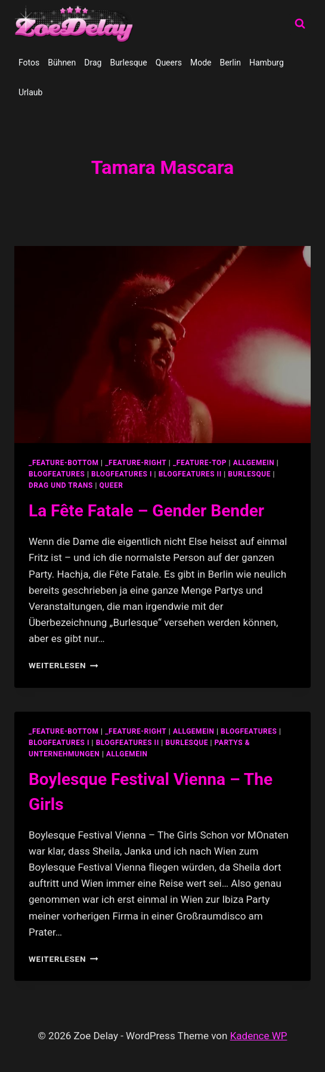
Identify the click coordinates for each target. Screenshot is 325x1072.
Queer (111, 485)
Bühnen (62, 62)
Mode (201, 62)
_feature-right (135, 463)
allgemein (254, 463)
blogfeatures (57, 474)
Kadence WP (258, 1036)
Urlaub (30, 92)
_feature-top (200, 463)
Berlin (229, 62)
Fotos (28, 62)
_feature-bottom (64, 463)
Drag (92, 62)
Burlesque (128, 62)
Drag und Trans (61, 485)
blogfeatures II (190, 474)
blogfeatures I (121, 474)
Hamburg (266, 62)
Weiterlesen (63, 665)
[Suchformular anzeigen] (300, 24)
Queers (169, 62)
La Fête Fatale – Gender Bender (146, 511)
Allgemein (127, 754)
